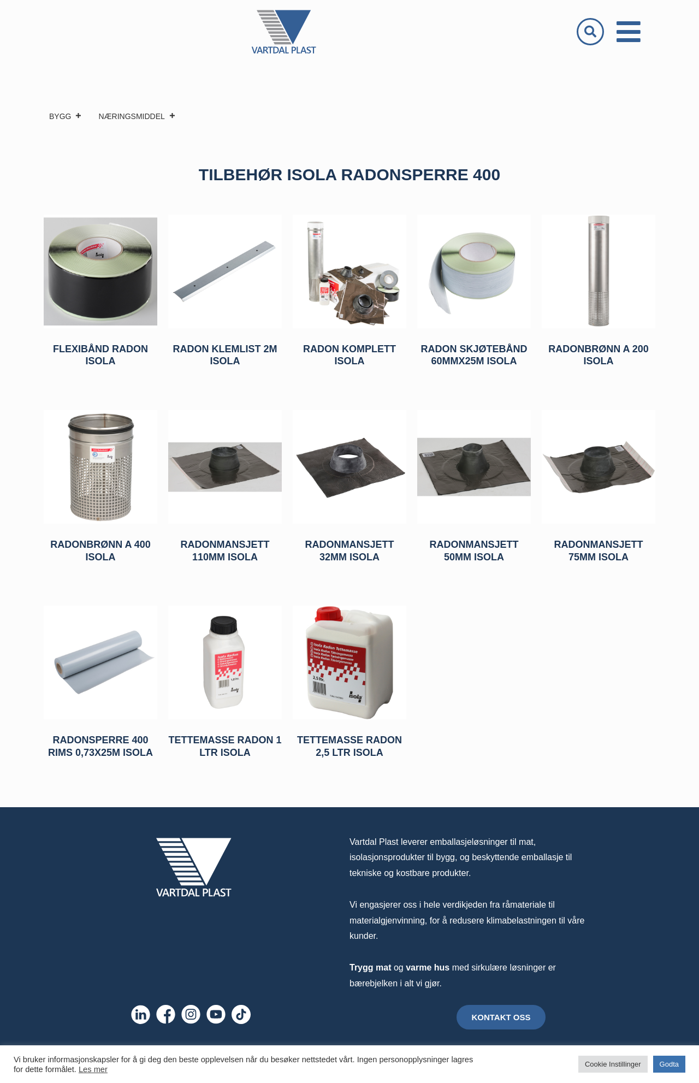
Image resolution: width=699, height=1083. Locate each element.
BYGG (65, 116)
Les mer (93, 1069)
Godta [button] (669, 1064)
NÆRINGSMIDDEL (136, 116)
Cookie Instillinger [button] (613, 1064)
